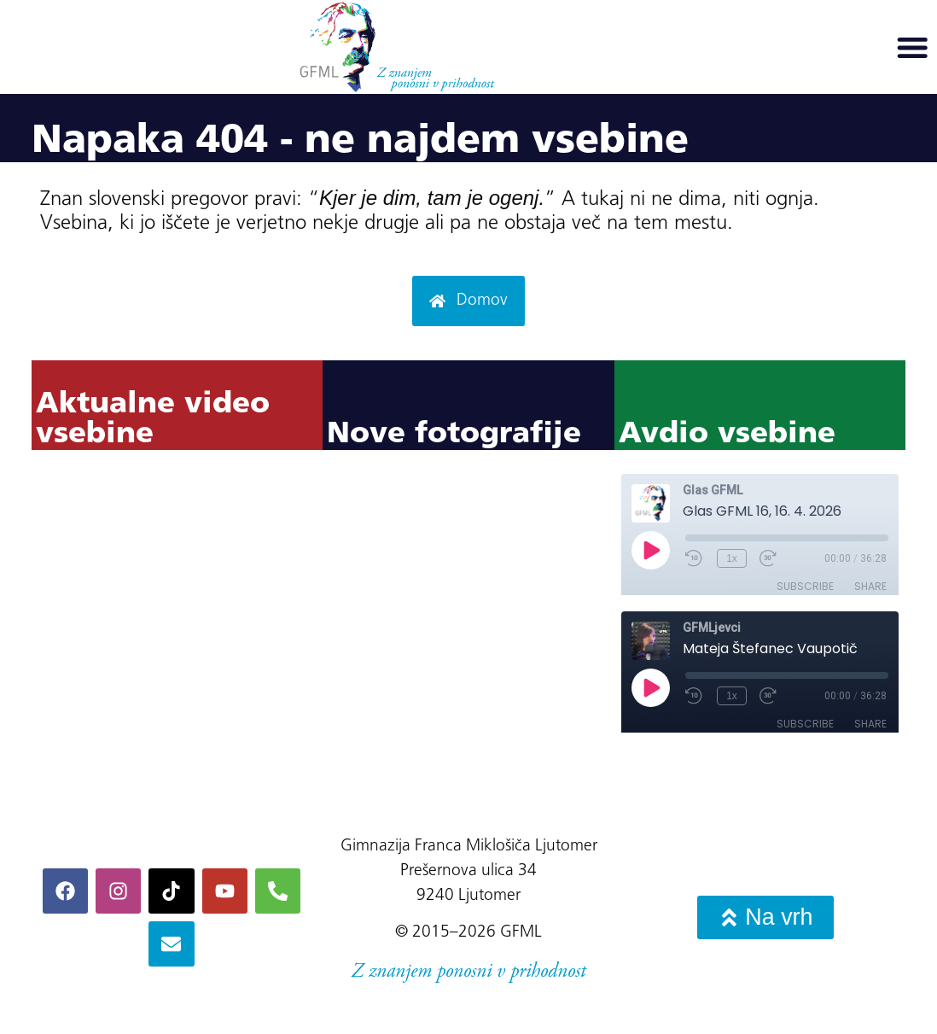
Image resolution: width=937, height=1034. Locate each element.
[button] (912, 47)
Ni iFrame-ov (177, 629)
